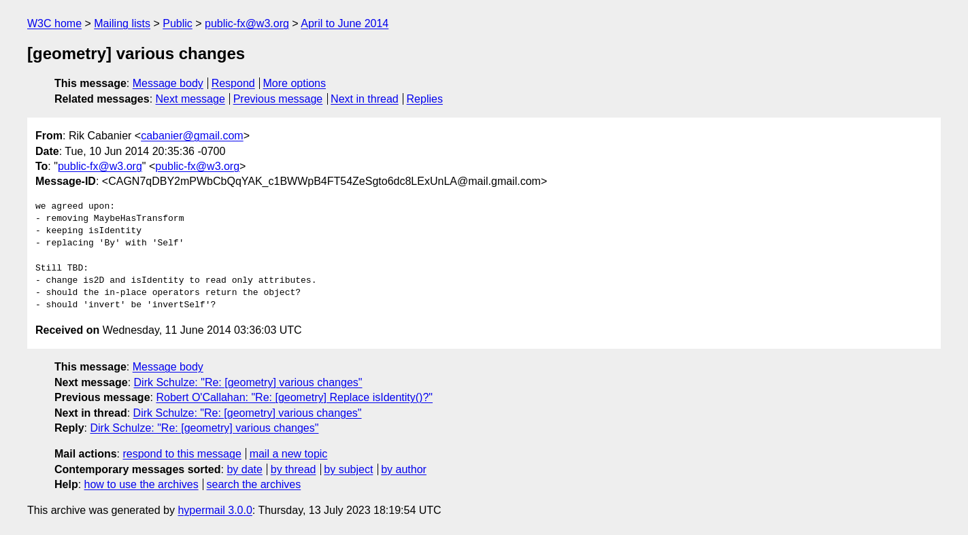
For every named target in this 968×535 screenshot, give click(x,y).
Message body (168, 83)
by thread (293, 469)
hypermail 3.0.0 (215, 510)
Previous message (278, 99)
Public (178, 23)
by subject (348, 469)
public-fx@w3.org (247, 23)
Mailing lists (122, 23)
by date (244, 469)
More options (295, 83)
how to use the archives (141, 484)
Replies (425, 99)
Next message (190, 99)
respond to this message (181, 454)
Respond (233, 83)
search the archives (254, 484)
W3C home (54, 23)
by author (404, 469)
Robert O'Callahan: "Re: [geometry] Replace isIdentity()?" (294, 397)
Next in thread (365, 99)
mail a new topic (289, 454)
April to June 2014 (344, 23)
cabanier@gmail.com (192, 135)
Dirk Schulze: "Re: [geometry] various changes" (248, 382)
